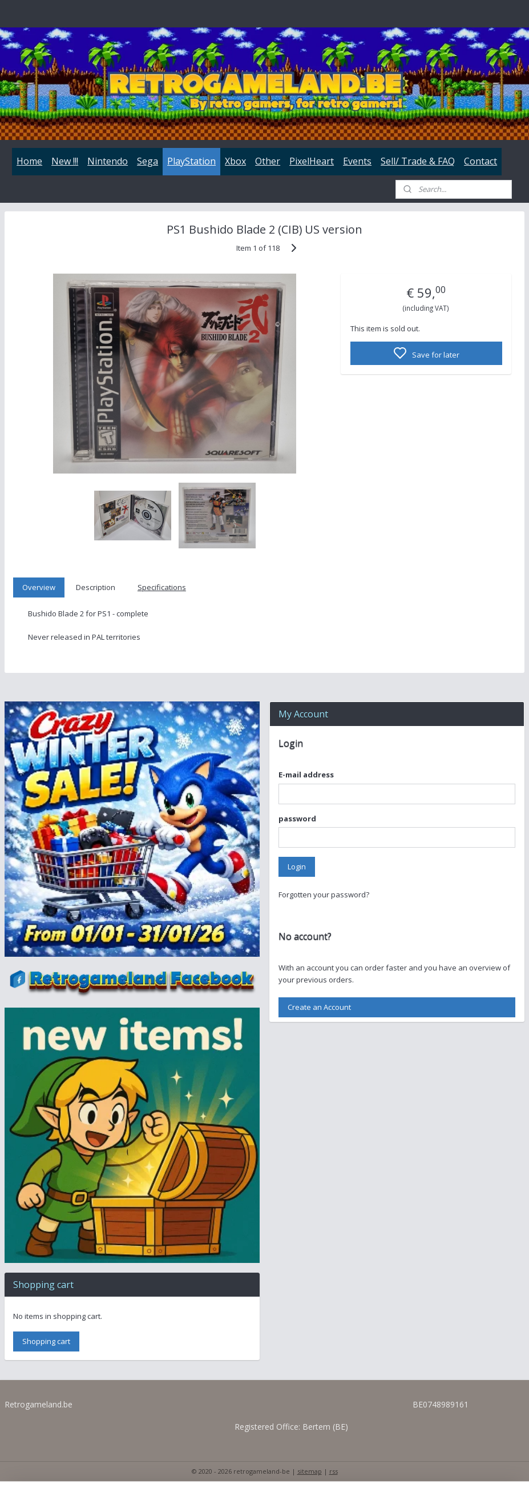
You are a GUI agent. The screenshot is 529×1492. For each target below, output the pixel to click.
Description (95, 587)
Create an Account (319, 1007)
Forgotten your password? (323, 894)
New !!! (64, 161)
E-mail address (306, 774)
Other (267, 161)
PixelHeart (311, 161)
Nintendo (107, 161)
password (297, 818)
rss (333, 1471)
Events (357, 161)
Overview (38, 587)
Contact (480, 161)
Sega (147, 161)
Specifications (162, 587)
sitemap (309, 1471)
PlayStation (191, 161)
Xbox (235, 161)
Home (29, 161)
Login (297, 866)
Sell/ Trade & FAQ (418, 161)
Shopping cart (46, 1341)
